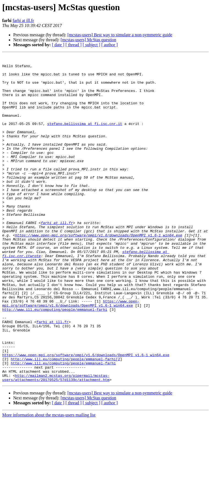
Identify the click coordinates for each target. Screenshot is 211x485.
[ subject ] (91, 44)
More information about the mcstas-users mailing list (49, 480)
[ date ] (58, 44)
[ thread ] (73, 44)
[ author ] (109, 44)
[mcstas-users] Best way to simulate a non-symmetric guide (119, 34)
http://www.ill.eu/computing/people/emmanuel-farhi (54, 360)
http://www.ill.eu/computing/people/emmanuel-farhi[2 (65, 420)
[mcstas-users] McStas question (88, 39)
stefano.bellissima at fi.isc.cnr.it (84, 137)
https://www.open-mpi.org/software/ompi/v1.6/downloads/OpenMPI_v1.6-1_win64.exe (98, 271)
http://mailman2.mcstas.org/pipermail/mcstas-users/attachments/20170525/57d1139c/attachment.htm (55, 442)
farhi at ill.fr (23, 20)
